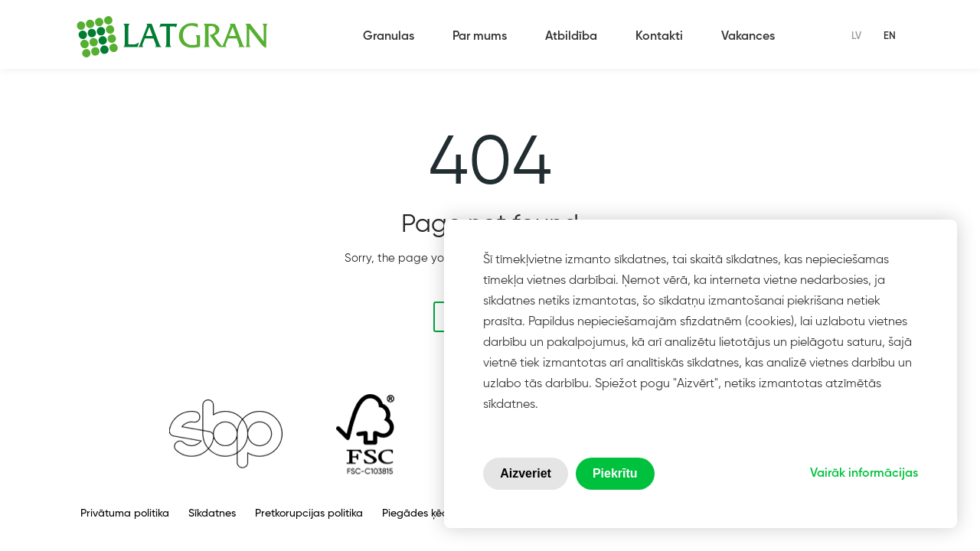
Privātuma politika (124, 513)
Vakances (748, 37)
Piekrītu (615, 473)
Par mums (479, 37)
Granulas (388, 37)
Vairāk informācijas (864, 474)
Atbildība (571, 37)
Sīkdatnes (212, 513)
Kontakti (659, 37)
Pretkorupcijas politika (309, 513)
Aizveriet (525, 473)
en (890, 36)
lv (856, 36)
